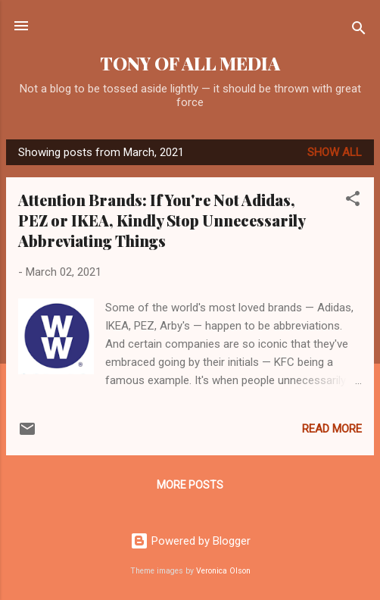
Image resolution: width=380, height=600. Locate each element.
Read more (332, 429)
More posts (190, 485)
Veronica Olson (223, 571)
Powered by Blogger (190, 541)
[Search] (359, 31)
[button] (353, 201)
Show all (334, 152)
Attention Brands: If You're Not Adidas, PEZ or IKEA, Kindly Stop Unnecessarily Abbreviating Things (161, 220)
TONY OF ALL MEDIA (190, 63)
